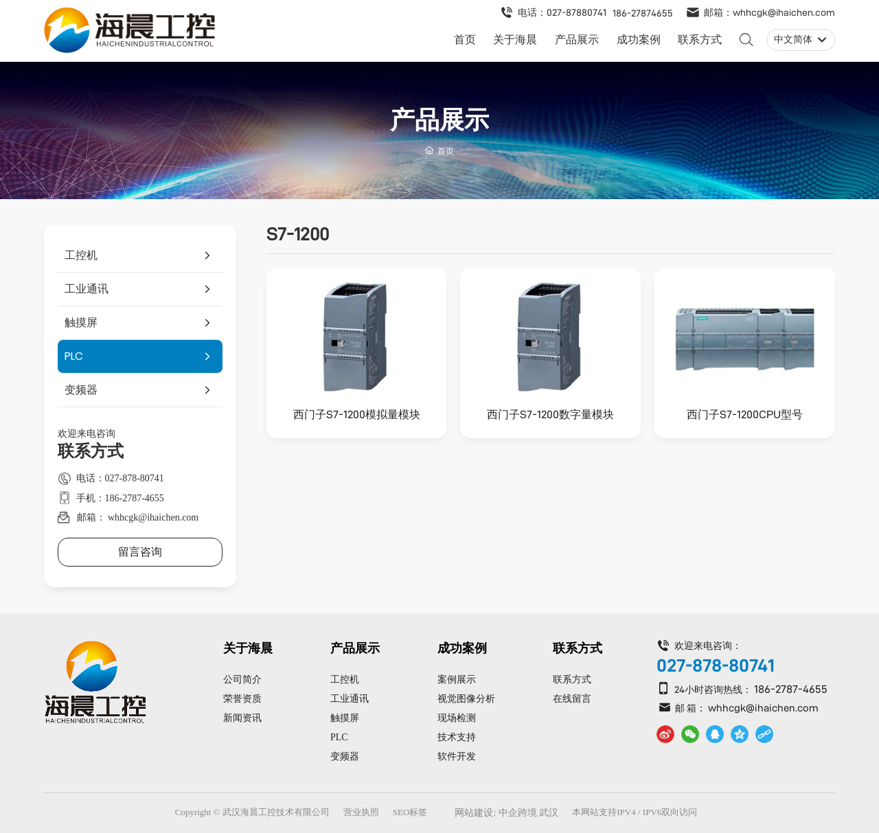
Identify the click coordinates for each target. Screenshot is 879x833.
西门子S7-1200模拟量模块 (356, 414)
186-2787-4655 (790, 689)
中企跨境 (518, 813)
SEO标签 (410, 812)
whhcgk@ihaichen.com (763, 708)
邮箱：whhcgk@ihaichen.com (769, 12)
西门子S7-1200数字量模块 (550, 414)
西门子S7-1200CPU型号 (745, 414)
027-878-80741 (716, 665)
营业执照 (361, 812)
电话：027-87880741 (562, 12)
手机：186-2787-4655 (120, 498)
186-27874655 (643, 13)
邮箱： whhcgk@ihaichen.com (138, 517)
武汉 (548, 813)
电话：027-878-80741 (120, 478)
